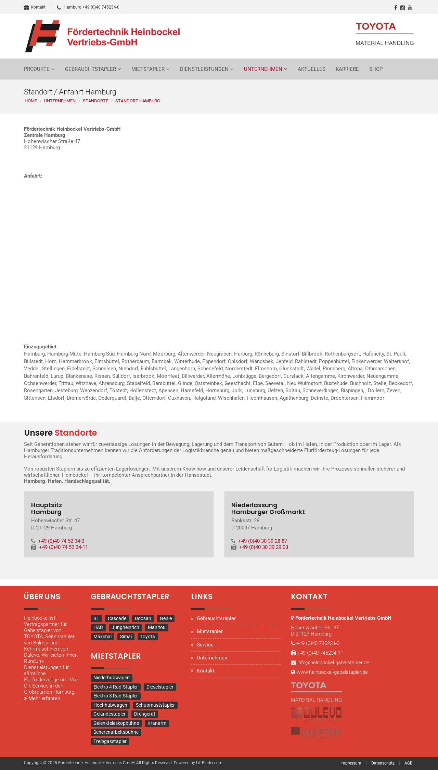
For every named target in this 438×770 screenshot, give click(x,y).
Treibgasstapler (110, 741)
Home (31, 100)
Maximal (102, 637)
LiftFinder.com (209, 763)
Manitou (157, 627)
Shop (376, 69)
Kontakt (35, 7)
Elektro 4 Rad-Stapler (115, 687)
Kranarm (156, 723)
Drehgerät (144, 714)
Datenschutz (383, 763)
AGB (408, 763)
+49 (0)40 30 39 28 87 (262, 541)
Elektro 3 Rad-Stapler (115, 696)
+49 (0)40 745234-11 (320, 653)
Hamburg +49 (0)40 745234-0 (88, 7)
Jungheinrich (125, 627)
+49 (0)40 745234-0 (317, 644)
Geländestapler (109, 714)
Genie (166, 618)
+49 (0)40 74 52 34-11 (63, 547)
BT (96, 618)
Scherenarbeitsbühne (116, 732)
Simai (126, 637)
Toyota (147, 637)
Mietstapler (148, 69)
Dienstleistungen (204, 69)
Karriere (347, 69)
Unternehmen (263, 69)
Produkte (37, 69)
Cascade (117, 618)
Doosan (143, 618)
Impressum (350, 763)
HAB (98, 627)
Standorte (95, 100)
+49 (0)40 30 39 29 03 (263, 547)
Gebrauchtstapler (90, 69)
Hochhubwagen (110, 705)
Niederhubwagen (111, 678)
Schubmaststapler (155, 705)
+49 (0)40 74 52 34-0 (61, 541)
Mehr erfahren (42, 699)
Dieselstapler (159, 687)
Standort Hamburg (137, 100)
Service (205, 645)
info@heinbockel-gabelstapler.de (333, 663)
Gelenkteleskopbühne (116, 723)
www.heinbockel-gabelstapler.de (332, 672)
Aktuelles (311, 69)
